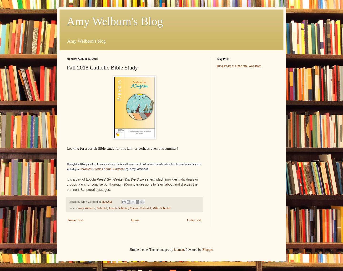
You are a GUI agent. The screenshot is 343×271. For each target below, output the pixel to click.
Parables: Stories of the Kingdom (102, 169)
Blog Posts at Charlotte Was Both (239, 66)
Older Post (194, 220)
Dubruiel (101, 208)
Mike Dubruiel (161, 208)
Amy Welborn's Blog (115, 21)
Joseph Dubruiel (118, 208)
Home (135, 220)
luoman (179, 249)
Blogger (207, 249)
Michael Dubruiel (140, 208)
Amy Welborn (86, 208)
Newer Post (75, 220)
